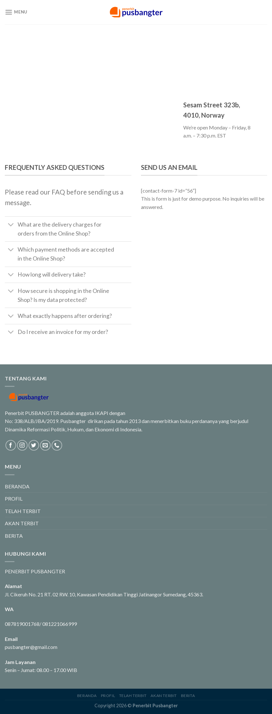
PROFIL (13, 498)
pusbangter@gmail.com (31, 647)
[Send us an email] (45, 445)
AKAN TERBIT (22, 523)
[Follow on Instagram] (22, 445)
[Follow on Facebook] (10, 445)
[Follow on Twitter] (34, 445)
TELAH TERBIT (23, 511)
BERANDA (17, 486)
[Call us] (57, 445)
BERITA (14, 536)
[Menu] (16, 12)
